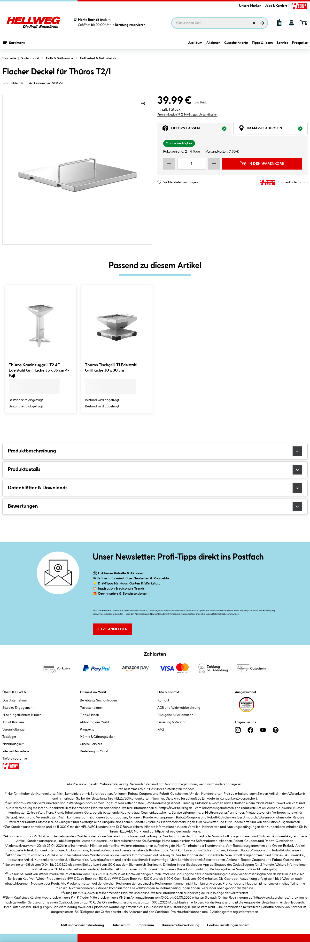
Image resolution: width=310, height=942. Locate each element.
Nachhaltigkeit (12, 744)
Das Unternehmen (15, 700)
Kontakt (163, 700)
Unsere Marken (250, 5)
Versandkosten (140, 784)
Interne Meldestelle (15, 751)
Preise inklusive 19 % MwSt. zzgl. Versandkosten (187, 114)
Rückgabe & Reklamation (175, 715)
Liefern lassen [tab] (197, 129)
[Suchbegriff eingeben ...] (219, 23)
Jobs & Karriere (276, 5)
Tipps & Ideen (262, 43)
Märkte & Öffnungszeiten (98, 736)
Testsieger (9, 736)
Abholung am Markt (94, 722)
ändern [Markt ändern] (105, 19)
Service (282, 43)
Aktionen (213, 43)
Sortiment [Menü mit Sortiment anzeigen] (14, 42)
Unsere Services (91, 744)
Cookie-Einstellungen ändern (228, 924)
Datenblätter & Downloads (155, 488)
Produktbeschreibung (155, 451)
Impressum (146, 924)
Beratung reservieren (129, 24)
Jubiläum (195, 43)
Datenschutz (121, 924)
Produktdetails (12, 83)
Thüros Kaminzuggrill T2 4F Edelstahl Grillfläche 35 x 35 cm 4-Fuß (39, 370)
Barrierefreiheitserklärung (180, 924)
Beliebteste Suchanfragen (98, 700)
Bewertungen (155, 506)
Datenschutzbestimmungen (225, 614)
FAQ (160, 729)
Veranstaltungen (14, 729)
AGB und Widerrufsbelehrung (178, 707)
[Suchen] (262, 23)
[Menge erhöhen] (214, 164)
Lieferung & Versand (171, 722)
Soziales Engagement (17, 707)
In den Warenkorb (262, 163)
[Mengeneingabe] (191, 164)
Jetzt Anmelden (112, 629)
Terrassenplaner (91, 707)
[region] (77, 170)
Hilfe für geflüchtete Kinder (21, 715)
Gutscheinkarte (236, 43)
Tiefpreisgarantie (14, 758)
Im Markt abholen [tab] (273, 129)
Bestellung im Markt (94, 751)
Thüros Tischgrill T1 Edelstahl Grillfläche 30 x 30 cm (111, 367)
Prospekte (300, 43)
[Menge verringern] (169, 164)
